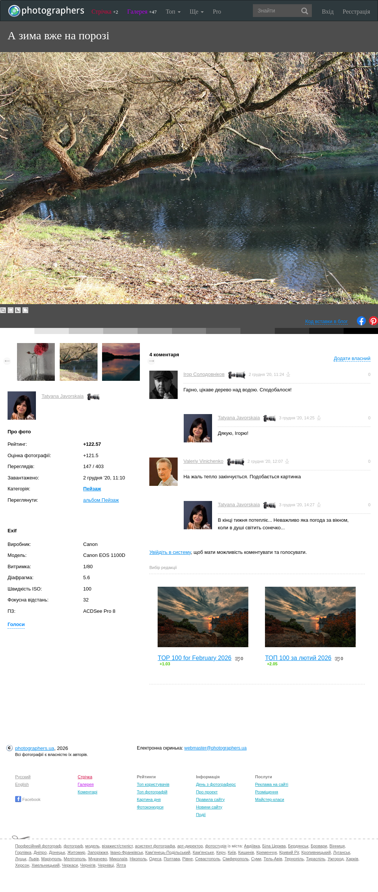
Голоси (16, 624)
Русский (23, 777)
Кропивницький (316, 852)
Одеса (155, 858)
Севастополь (207, 858)
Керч (220, 852)
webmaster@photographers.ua (215, 748)
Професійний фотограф (38, 846)
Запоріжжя (98, 852)
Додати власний (352, 358)
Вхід (328, 11)
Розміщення (266, 792)
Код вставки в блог (326, 321)
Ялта (121, 865)
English (22, 784)
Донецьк (57, 852)
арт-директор (190, 846)
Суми (256, 858)
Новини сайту (209, 807)
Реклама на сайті (271, 784)
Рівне (187, 858)
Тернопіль (294, 858)
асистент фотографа (155, 846)
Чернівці (106, 865)
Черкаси (70, 865)
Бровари (319, 846)
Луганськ (341, 852)
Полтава (172, 858)
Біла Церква (274, 846)
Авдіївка (252, 846)
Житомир (76, 852)
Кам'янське (203, 852)
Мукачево (97, 858)
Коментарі (88, 792)
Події (201, 814)
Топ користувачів (153, 784)
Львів (34, 858)
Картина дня (149, 799)
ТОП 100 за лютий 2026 (298, 658)
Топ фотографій (152, 792)
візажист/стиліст (117, 846)
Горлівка (23, 852)
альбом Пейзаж (101, 500)
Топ (173, 11)
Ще (197, 11)
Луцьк (20, 858)
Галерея (142, 11)
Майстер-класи (269, 799)
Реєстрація (356, 11)
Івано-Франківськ (126, 852)
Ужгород (336, 858)
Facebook (27, 799)
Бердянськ (298, 846)
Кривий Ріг (289, 852)
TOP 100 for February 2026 (194, 658)
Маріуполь (51, 858)
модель (92, 846)
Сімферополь (236, 858)
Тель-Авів (272, 858)
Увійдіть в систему (170, 552)
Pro (217, 11)
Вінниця (337, 846)
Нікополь (138, 858)
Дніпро (40, 852)
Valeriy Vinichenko (203, 461)
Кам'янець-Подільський (167, 852)
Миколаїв (118, 858)
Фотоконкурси (150, 807)
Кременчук (266, 852)
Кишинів (246, 852)
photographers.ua (34, 748)
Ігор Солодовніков (204, 374)
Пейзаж (92, 489)
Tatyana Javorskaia (63, 396)
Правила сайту (210, 799)
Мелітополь (75, 858)
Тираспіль (315, 858)
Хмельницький (46, 865)
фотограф (73, 846)
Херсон (22, 865)
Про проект (206, 792)
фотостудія (216, 846)
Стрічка (104, 11)
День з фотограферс (216, 784)
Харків (352, 858)
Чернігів (87, 865)
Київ (232, 852)
